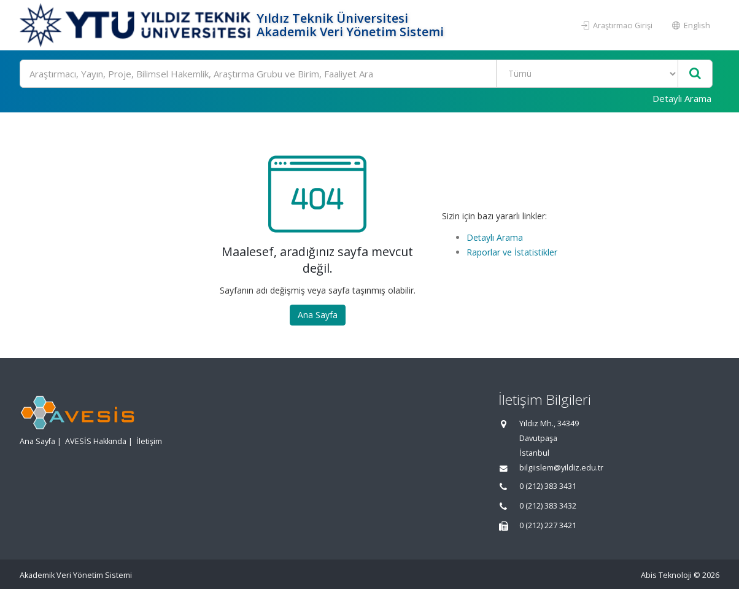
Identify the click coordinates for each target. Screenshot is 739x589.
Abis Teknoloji (666, 575)
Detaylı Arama (681, 98)
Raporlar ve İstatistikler (511, 252)
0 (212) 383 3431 (547, 486)
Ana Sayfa (318, 315)
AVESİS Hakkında (95, 441)
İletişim (149, 441)
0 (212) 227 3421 (547, 525)
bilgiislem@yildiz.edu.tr (561, 467)
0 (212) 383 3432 (547, 506)
